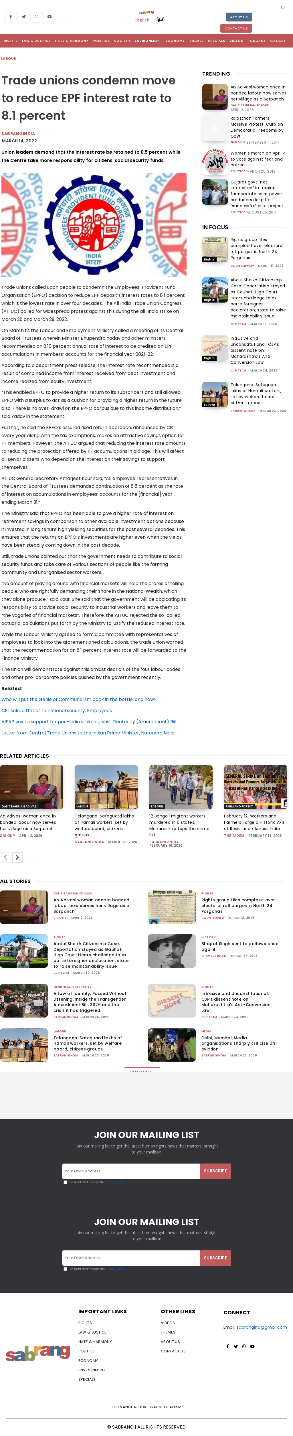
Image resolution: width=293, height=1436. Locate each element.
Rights (209, 246)
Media (206, 1031)
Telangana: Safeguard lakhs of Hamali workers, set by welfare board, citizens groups (256, 380)
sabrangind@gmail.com (261, 1328)
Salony (7, 835)
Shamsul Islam (214, 956)
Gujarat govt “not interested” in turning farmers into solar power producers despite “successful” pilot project (258, 184)
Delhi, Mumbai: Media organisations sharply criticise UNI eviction (239, 1043)
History (208, 937)
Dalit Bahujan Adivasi (250, 103)
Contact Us (236, 28)
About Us (239, 17)
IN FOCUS (215, 214)
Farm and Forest (239, 806)
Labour (9, 59)
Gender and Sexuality (73, 987)
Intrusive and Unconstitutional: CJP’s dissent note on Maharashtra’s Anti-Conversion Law (255, 336)
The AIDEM (234, 835)
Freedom (238, 135)
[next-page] (17, 857)
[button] (283, 7)
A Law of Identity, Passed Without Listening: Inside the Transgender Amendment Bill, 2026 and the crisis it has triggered (90, 1002)
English (141, 20)
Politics (238, 162)
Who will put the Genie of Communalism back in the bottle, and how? (79, 699)
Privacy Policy (115, 1182)
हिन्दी (161, 20)
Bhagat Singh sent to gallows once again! (239, 946)
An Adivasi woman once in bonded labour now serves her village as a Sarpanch (257, 92)
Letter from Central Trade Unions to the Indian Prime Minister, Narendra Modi (87, 733)
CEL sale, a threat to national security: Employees (56, 710)
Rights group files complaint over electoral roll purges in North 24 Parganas (257, 235)
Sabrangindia (18, 134)
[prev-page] (5, 857)
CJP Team (238, 310)
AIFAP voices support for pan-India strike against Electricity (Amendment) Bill (88, 721)
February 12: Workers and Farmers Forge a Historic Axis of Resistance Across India (254, 822)
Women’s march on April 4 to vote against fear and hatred (256, 154)
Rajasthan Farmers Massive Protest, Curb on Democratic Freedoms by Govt (255, 123)
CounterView (242, 252)
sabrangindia (243, 397)
